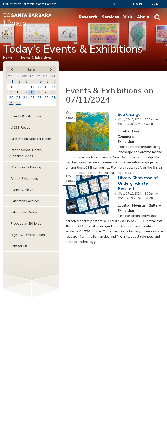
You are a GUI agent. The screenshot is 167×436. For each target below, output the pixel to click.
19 (39, 92)
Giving (156, 4)
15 (11, 92)
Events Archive (21, 190)
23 (18, 97)
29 (11, 103)
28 (53, 97)
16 (18, 92)
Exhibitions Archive (24, 201)
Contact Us (18, 246)
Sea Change (129, 114)
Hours (117, 4)
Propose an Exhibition (26, 223)
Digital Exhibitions (24, 178)
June (31, 69)
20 (46, 92)
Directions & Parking (25, 167)
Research (88, 17)
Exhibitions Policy (23, 212)
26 (39, 97)
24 (25, 97)
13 (46, 87)
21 (53, 92)
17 (25, 92)
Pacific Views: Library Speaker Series (26, 153)
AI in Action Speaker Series (31, 138)
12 (39, 87)
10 (25, 87)
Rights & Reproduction (27, 234)
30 (18, 103)
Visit (128, 17)
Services (110, 17)
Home (7, 58)
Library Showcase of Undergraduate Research (138, 183)
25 (32, 97)
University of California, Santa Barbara (29, 4)
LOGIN (137, 4)
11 (32, 87)
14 (53, 87)
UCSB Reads (20, 127)
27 (46, 97)
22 (11, 97)
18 (32, 92)
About (143, 17)
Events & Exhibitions (35, 58)
